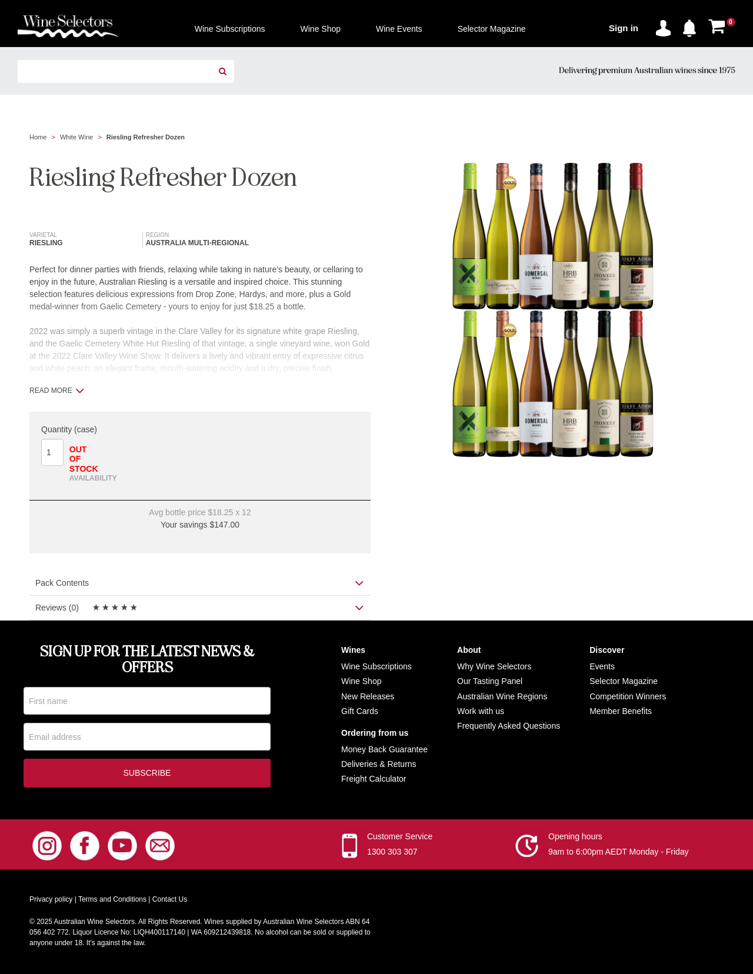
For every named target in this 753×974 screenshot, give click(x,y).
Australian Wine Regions (502, 696)
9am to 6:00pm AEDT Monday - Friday (618, 854)
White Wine (76, 137)
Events (602, 666)
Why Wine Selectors (494, 666)
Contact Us (169, 902)
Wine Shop (361, 681)
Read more (56, 390)
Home (37, 137)
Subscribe (147, 775)
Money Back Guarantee (384, 749)
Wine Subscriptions (376, 666)
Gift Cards (359, 711)
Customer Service (399, 838)
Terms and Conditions (112, 902)
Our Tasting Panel (489, 681)
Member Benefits (620, 711)
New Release (365, 696)
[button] (692, 26)
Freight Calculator (374, 778)
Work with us (480, 711)
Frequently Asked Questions (508, 725)
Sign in (623, 28)
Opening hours (575, 838)
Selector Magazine (623, 681)
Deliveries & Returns (379, 764)
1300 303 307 (392, 854)
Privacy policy (50, 902)
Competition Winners (627, 696)
